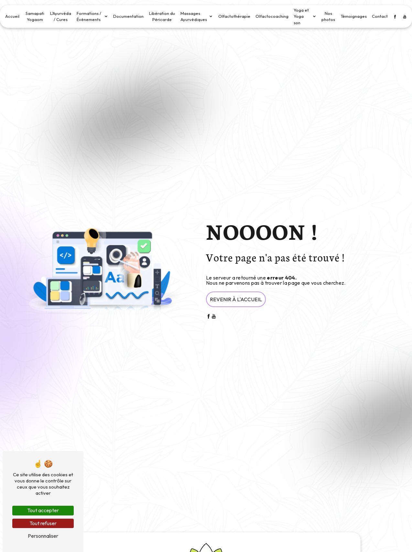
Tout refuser (43, 523)
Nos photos (328, 16)
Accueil (12, 16)
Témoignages (354, 16)
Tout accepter (43, 510)
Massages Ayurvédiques (193, 16)
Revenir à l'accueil (236, 299)
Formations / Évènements (89, 16)
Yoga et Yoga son (301, 16)
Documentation (128, 16)
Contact (380, 16)
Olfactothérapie (234, 16)
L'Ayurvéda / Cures (60, 16)
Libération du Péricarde (162, 16)
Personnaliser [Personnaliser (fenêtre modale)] (43, 536)
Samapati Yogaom (35, 16)
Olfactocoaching (271, 16)
